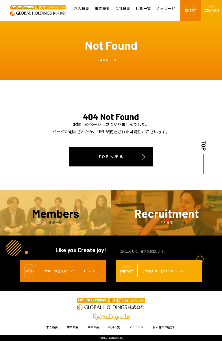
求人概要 (82, 9)
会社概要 (122, 9)
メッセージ (165, 9)
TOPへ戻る (111, 156)
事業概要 (102, 9)
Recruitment (166, 215)
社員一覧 (143, 9)
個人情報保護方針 (164, 327)
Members (55, 215)
